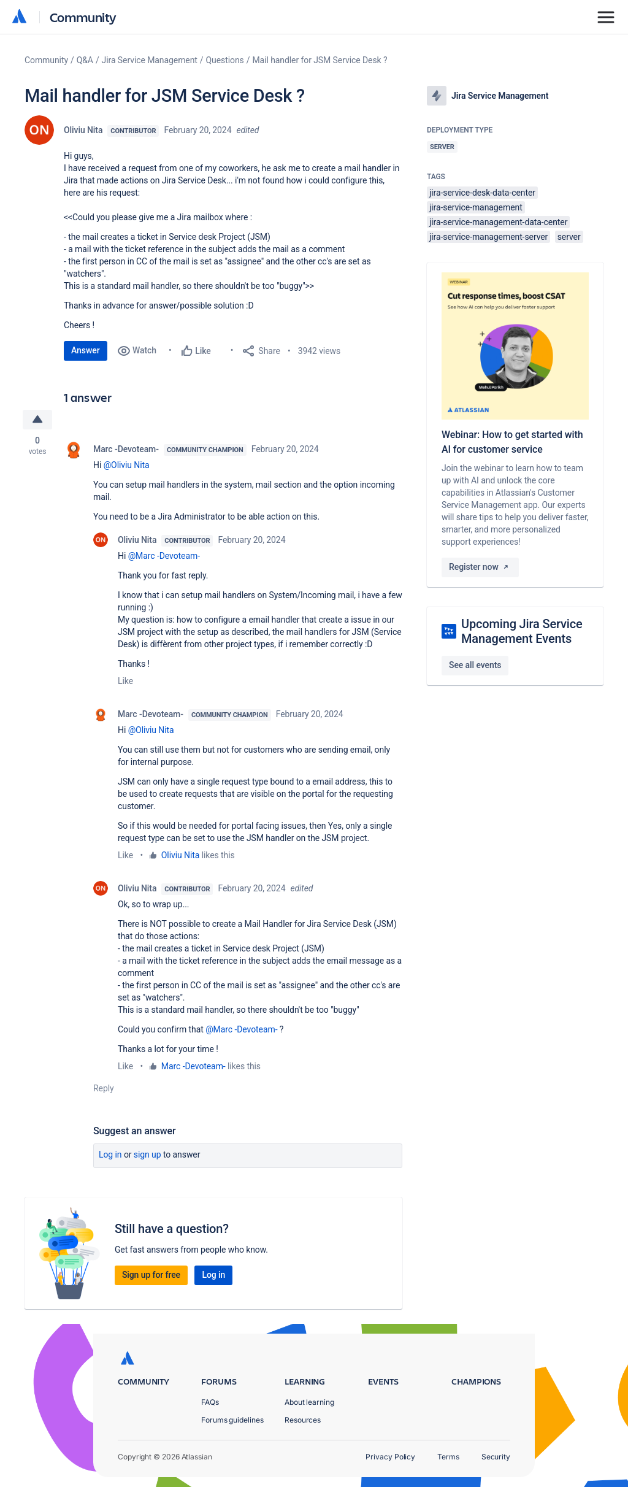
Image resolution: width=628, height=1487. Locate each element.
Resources (303, 1419)
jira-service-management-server (488, 237)
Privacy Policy (390, 1456)
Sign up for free (151, 1275)
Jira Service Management (149, 60)
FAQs (210, 1402)
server (569, 237)
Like (125, 681)
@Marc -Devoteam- (164, 556)
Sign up (147, 1154)
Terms (448, 1456)
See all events (475, 665)
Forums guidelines (232, 1419)
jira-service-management (476, 207)
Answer (85, 350)
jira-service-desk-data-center (482, 193)
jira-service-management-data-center (498, 222)
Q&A (85, 60)
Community (83, 17)
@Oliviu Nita (127, 465)
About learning (309, 1402)
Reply (103, 1088)
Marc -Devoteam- (126, 449)
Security (495, 1456)
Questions (225, 60)
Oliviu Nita (83, 130)
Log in (110, 1154)
